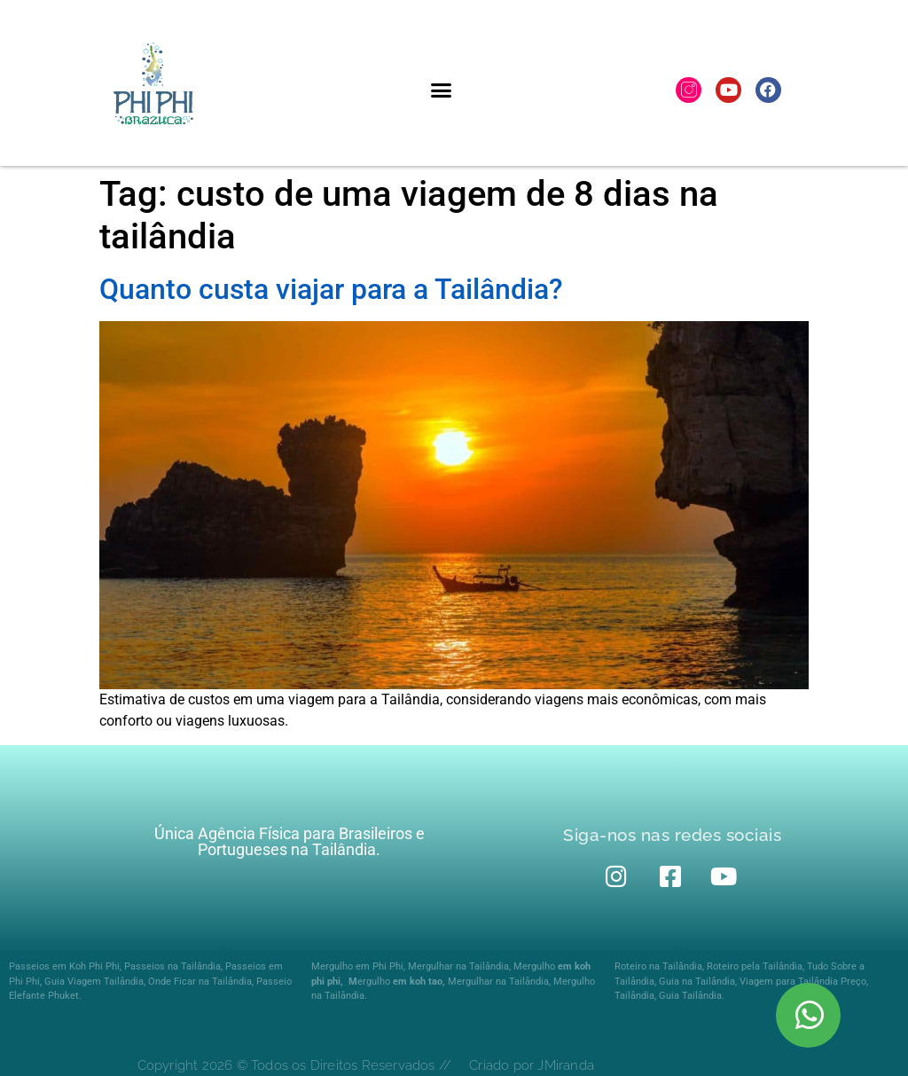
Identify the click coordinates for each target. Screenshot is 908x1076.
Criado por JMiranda (531, 1065)
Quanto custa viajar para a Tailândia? (331, 289)
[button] (441, 89)
